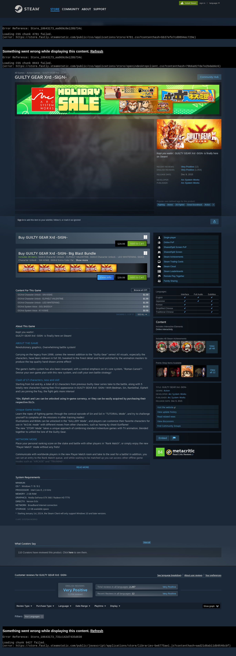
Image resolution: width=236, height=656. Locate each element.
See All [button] (141, 319)
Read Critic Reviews (182, 458)
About (86, 9)
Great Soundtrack (194, 209)
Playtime (99, 612)
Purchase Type (43, 612)
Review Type (23, 612)
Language (63, 612)
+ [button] (213, 209)
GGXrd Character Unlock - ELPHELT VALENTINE (63, 261)
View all (147, 547)
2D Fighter (180, 209)
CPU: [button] (164, 623)
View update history (167, 416)
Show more (82, 264)
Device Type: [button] (191, 623)
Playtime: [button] (93, 623)
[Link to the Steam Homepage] (30, 11)
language (213, 3)
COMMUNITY (70, 9)
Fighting (161, 209)
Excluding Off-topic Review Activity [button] (67, 623)
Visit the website (166, 411)
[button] (137, 247)
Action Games (33, 77)
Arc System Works (190, 184)
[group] (118, 623)
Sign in (21, 224)
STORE (55, 9)
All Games (20, 77)
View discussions (165, 425)
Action (207, 209)
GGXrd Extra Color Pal (62, 264)
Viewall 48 (212, 351)
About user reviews (193, 579)
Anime (170, 209)
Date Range (82, 612)
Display (114, 612)
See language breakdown (169, 579)
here (71, 556)
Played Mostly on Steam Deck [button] (118, 623)
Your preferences (213, 579)
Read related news (166, 420)
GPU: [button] (176, 623)
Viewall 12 (212, 375)
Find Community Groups (169, 430)
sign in (202, 3)
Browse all (140, 294)
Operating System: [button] (147, 623)
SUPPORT (99, 9)
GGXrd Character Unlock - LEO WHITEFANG (113, 261)
